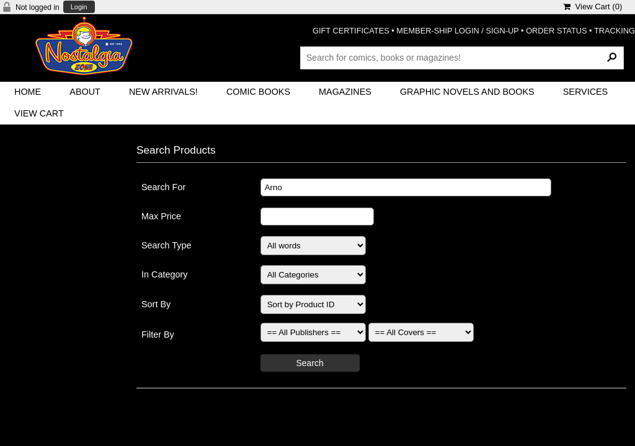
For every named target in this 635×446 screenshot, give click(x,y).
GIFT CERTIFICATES (351, 30)
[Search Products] (462, 57)
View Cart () (592, 6)
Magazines (345, 92)
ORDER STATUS (556, 30)
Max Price (161, 216)
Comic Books (258, 92)
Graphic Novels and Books (467, 92)
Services (585, 92)
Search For (163, 187)
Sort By (156, 304)
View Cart (39, 113)
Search (309, 363)
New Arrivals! (163, 92)
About (84, 92)
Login (79, 7)
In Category (164, 274)
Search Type (166, 245)
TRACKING (614, 30)
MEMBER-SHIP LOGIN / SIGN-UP (457, 30)
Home (27, 92)
